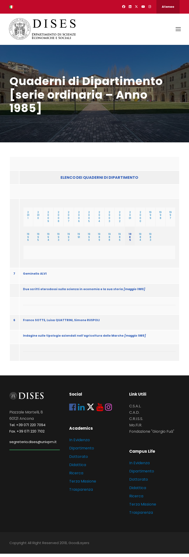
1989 (99, 240)
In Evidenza (79, 443)
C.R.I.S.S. (136, 422)
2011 (28, 218)
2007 (68, 220)
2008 (58, 220)
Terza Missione (82, 484)
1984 (140, 240)
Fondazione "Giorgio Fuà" (151, 435)
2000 (140, 220)
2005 (89, 220)
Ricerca (76, 476)
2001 (130, 218)
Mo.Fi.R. (135, 428)
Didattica (77, 468)
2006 (79, 220)
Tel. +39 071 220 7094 (27, 428)
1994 (48, 240)
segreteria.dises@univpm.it (33, 445)
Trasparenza (81, 493)
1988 (109, 240)
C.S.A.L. (135, 409)
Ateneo (168, 6)
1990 (89, 240)
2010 (38, 218)
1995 (38, 240)
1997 (170, 218)
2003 (109, 220)
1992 (69, 240)
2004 (99, 220)
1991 (79, 239)
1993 (58, 240)
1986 (119, 240)
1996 (28, 240)
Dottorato (78, 460)
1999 (150, 218)
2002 (120, 220)
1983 (150, 240)
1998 (160, 218)
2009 (48, 220)
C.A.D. (134, 415)
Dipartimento (81, 451)
